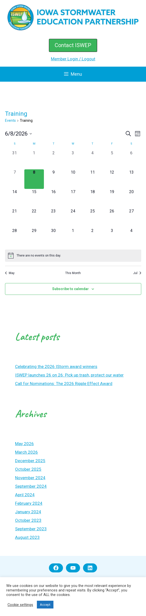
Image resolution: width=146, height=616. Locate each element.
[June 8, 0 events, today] (34, 179)
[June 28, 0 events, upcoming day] (15, 237)
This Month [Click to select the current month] (73, 273)
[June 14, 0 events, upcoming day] (15, 198)
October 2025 (28, 469)
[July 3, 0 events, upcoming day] (112, 237)
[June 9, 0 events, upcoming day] (53, 179)
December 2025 (30, 460)
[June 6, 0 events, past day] (131, 160)
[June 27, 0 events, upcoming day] (131, 218)
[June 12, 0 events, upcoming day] (112, 179)
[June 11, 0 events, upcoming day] (92, 179)
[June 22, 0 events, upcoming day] (34, 218)
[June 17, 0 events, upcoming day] (73, 198)
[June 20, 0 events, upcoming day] (131, 198)
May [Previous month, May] (10, 273)
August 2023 (27, 537)
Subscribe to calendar (70, 289)
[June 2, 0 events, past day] (53, 160)
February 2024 (28, 503)
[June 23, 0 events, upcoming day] (53, 218)
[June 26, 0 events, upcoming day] (112, 218)
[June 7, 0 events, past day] (15, 179)
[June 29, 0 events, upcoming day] (34, 237)
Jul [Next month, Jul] (137, 273)
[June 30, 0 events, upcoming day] (53, 237)
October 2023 (28, 520)
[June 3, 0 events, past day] (73, 160)
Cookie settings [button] (20, 604)
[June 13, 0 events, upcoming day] (131, 179)
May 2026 (24, 443)
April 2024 (25, 494)
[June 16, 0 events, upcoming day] (53, 198)
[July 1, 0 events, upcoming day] (73, 237)
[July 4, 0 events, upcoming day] (131, 237)
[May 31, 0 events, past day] (15, 160)
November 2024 (30, 477)
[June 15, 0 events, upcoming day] (34, 198)
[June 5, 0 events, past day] (112, 160)
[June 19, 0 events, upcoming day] (112, 198)
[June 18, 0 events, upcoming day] (92, 198)
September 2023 (31, 528)
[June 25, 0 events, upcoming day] (92, 218)
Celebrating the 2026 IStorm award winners (56, 366)
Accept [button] (45, 604)
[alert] (73, 256)
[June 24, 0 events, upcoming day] (73, 218)
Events (10, 120)
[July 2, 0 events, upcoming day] (92, 237)
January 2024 (28, 511)
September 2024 (31, 486)
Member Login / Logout (73, 58)
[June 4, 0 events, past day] (92, 160)
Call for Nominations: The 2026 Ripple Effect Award (63, 383)
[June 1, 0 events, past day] (34, 160)
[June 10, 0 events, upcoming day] (73, 179)
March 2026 (26, 452)
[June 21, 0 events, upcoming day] (15, 218)
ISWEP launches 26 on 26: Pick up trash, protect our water (69, 375)
